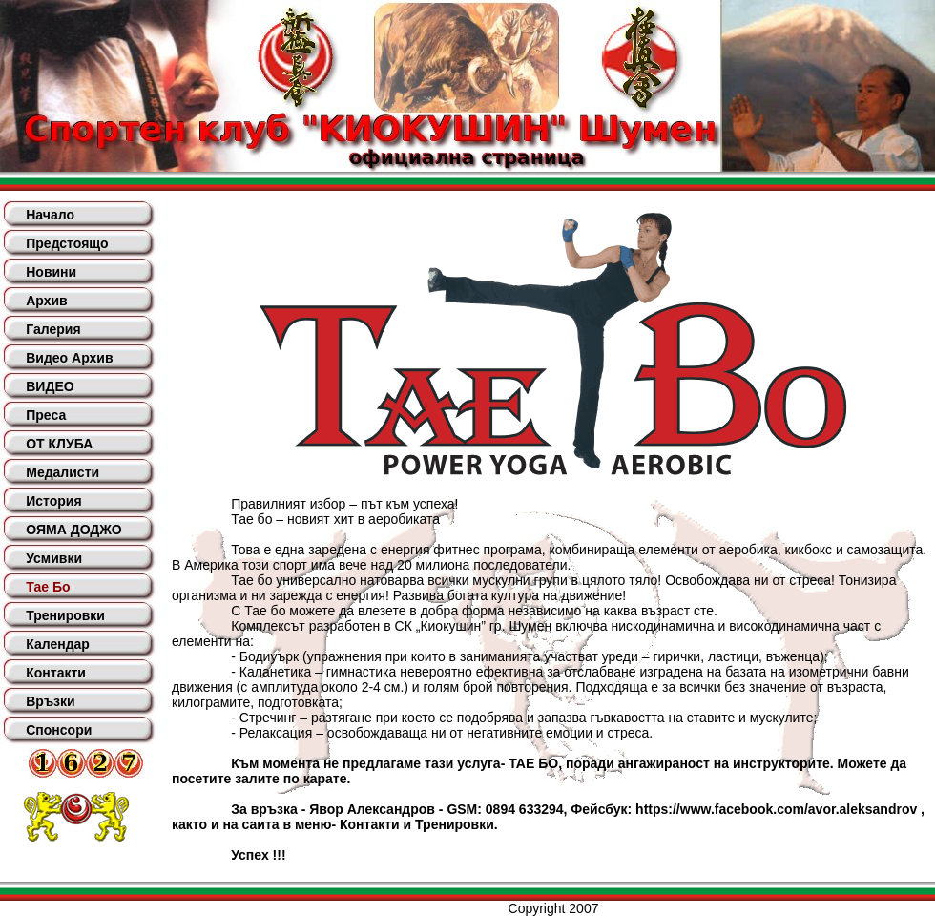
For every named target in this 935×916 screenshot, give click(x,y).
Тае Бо (48, 586)
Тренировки (65, 615)
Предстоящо (67, 243)
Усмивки (54, 558)
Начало (50, 214)
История (53, 501)
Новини (51, 272)
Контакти (56, 672)
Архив (46, 300)
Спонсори (59, 730)
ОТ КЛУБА (59, 443)
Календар (58, 644)
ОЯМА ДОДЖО (73, 529)
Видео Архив (69, 357)
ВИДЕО (49, 386)
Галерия (53, 329)
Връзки (50, 701)
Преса (46, 415)
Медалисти (62, 472)
